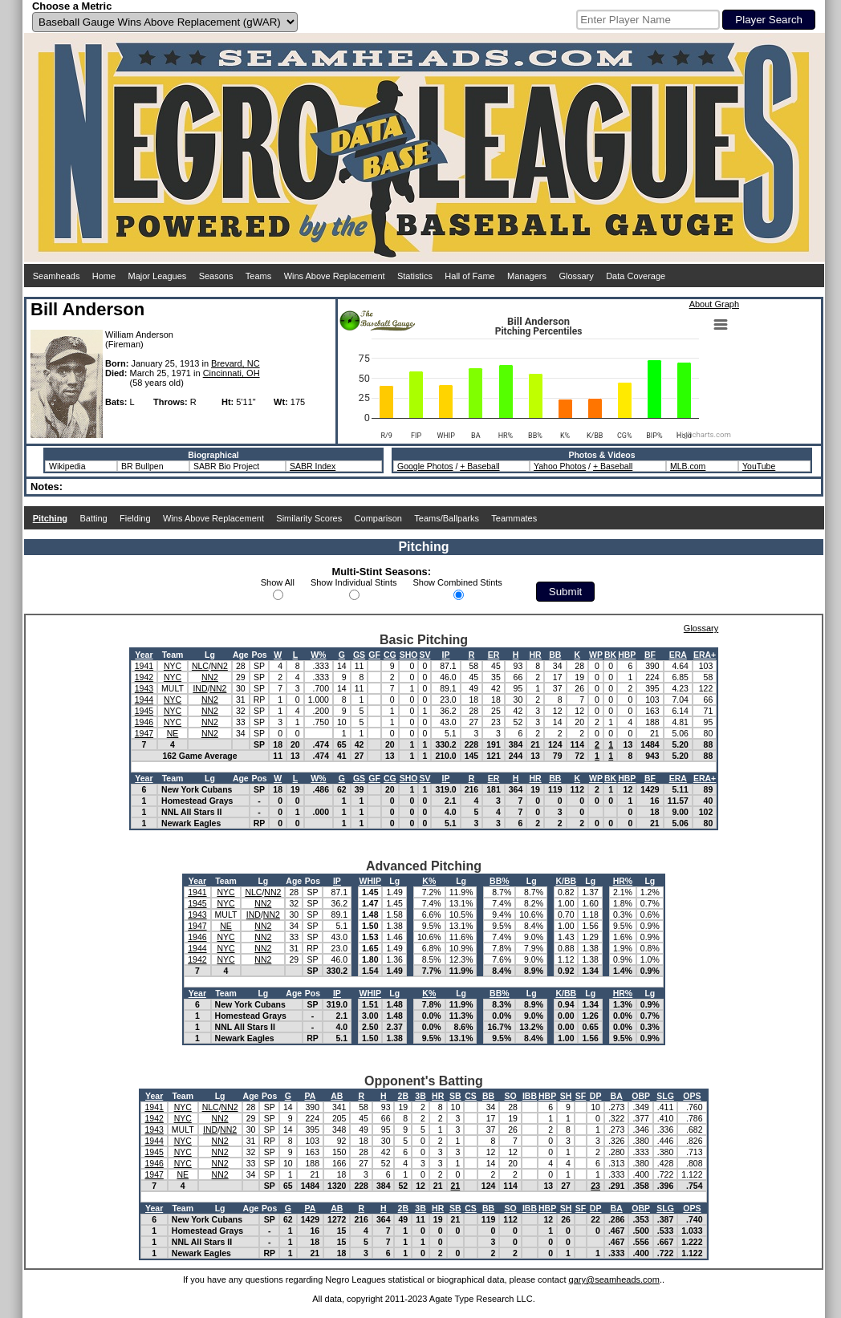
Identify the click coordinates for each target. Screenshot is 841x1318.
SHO (409, 654)
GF (374, 654)
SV (424, 654)
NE (173, 733)
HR (536, 654)
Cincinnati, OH (231, 373)
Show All (278, 582)
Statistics (415, 276)
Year (143, 654)
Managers (526, 276)
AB (337, 1096)
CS (471, 1096)
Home (104, 276)
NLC (200, 666)
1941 (144, 666)
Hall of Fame (469, 276)
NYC (172, 666)
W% (318, 654)
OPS (692, 1096)
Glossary (576, 276)
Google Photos (425, 466)
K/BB (565, 881)
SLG (665, 1096)
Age (241, 654)
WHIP (370, 881)
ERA (678, 654)
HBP (627, 654)
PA (309, 1096)
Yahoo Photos (560, 466)
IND (200, 688)
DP (596, 1096)
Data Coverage (635, 276)
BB (555, 654)
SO (511, 1096)
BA (617, 1096)
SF (580, 1096)
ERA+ (704, 654)
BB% (500, 881)
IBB (529, 1096)
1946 (144, 722)
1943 (144, 688)
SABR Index (312, 466)
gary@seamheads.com (614, 1279)
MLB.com (687, 466)
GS (359, 654)
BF (650, 654)
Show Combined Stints (457, 582)
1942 (144, 677)
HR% (623, 881)
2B (403, 1096)
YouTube (758, 466)
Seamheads (56, 276)
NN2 (219, 666)
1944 (144, 699)
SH (566, 1096)
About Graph (714, 304)
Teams (258, 276)
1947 (144, 733)
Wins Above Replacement (334, 276)
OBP (641, 1096)
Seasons (216, 276)
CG (390, 654)
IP (446, 654)
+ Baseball (479, 466)
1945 (144, 711)
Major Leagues (157, 276)
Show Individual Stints (354, 582)
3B (420, 1096)
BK (610, 654)
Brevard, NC (235, 363)
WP (596, 654)
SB (455, 1096)
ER (494, 654)
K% (429, 881)
